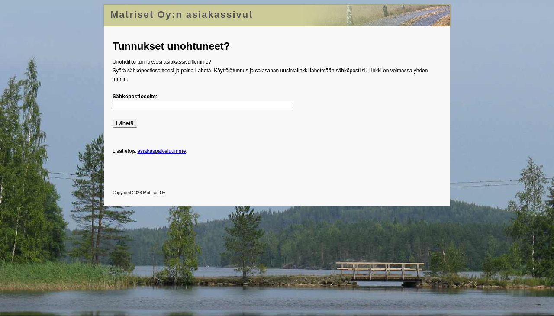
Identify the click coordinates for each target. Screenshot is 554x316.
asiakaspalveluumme (161, 151)
